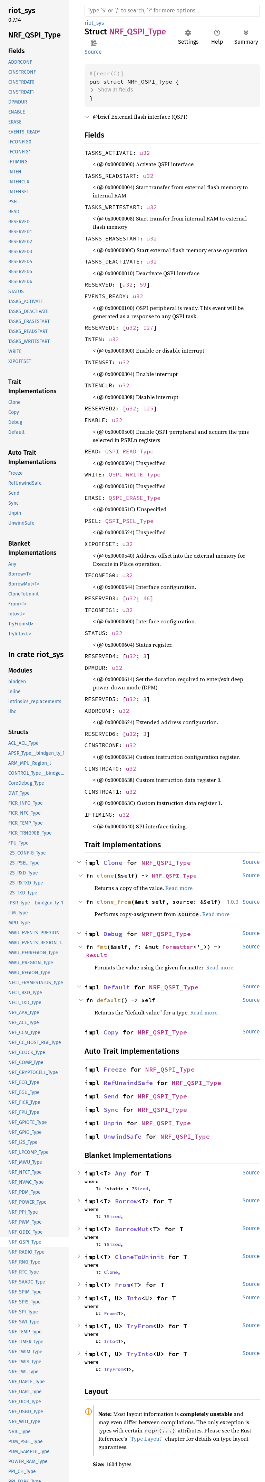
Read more (179, 888)
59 (143, 284)
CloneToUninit (139, 1257)
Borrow (126, 1201)
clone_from (114, 901)
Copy (111, 1032)
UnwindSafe (122, 1136)
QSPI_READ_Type (129, 451)
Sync (111, 1110)
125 (148, 408)
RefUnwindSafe (128, 1083)
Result (96, 955)
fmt (102, 946)
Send (111, 1096)
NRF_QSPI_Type (166, 863)
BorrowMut (132, 1229)
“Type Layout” (146, 1438)
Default (117, 987)
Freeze (115, 1069)
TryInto (139, 1354)
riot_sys (94, 23)
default (109, 1000)
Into (133, 1298)
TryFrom (139, 1326)
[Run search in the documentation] (172, 11)
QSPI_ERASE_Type (134, 497)
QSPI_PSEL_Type (129, 520)
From (122, 1285)
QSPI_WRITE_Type (134, 474)
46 (146, 598)
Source (93, 52)
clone (105, 875)
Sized (141, 1188)
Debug (113, 934)
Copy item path (93, 43)
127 (148, 327)
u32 (145, 152)
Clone (113, 863)
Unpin (113, 1123)
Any (120, 1173)
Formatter (177, 946)
